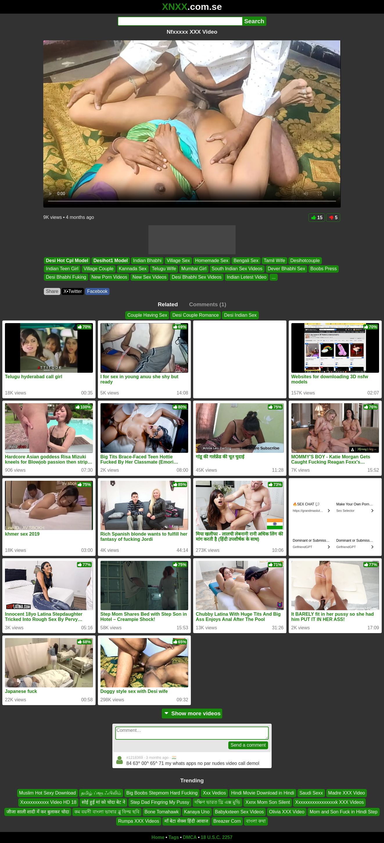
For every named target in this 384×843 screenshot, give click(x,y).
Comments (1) (207, 304)
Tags (173, 837)
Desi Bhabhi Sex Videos (196, 277)
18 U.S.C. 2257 (216, 837)
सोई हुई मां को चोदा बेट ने (103, 802)
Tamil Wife (274, 260)
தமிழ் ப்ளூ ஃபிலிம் (101, 792)
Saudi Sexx (311, 792)
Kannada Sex (133, 268)
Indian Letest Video (247, 277)
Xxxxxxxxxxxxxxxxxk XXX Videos (329, 802)
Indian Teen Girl (62, 268)
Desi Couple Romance (195, 315)
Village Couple (99, 268)
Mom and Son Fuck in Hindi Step (344, 811)
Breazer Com (227, 821)
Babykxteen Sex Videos (239, 811)
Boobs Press (324, 268)
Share (52, 291)
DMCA (190, 837)
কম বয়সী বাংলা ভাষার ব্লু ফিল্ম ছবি (106, 811)
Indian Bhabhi (147, 260)
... (273, 277)
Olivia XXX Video (286, 811)
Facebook (97, 291)
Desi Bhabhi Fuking (66, 277)
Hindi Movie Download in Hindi (262, 792)
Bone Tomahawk (162, 811)
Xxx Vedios (214, 792)
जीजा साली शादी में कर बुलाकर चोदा (37, 811)
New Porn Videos (109, 277)
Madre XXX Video (346, 792)
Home (158, 837)
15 (316, 217)
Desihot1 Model (111, 260)
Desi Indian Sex (240, 315)
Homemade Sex (212, 260)
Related (168, 304)
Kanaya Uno (197, 811)
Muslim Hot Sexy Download (47, 792)
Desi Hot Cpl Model (67, 260)
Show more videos (192, 713)
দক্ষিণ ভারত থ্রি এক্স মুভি (218, 802)
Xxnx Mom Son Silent (267, 802)
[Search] (180, 21)
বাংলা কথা (256, 821)
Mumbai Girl (193, 268)
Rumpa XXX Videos (138, 821)
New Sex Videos (149, 277)
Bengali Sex (246, 260)
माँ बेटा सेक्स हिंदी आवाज (186, 821)
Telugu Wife (164, 268)
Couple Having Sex (147, 315)
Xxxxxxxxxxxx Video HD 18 (48, 802)
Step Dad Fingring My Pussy (159, 802)
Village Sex (178, 260)
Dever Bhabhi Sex (286, 268)
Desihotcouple (305, 260)
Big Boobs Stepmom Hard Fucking (162, 792)
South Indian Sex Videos (237, 268)
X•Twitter (73, 291)
